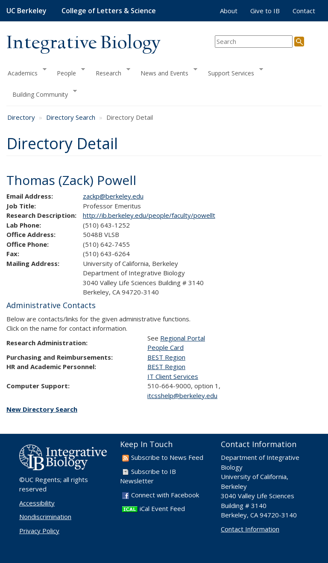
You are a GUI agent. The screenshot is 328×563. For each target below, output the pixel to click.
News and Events (166, 72)
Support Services (232, 72)
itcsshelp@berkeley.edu (182, 395)
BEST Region (166, 357)
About (228, 10)
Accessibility (37, 503)
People (68, 72)
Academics (26, 72)
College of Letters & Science (109, 10)
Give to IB (265, 10)
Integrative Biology (83, 43)
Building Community (41, 93)
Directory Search (70, 117)
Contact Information (250, 529)
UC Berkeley (26, 10)
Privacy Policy (39, 530)
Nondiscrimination (45, 516)
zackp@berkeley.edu (113, 196)
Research (110, 72)
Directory (21, 117)
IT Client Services (172, 376)
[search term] (254, 41)
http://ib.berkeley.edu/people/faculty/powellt (149, 215)
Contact (304, 10)
